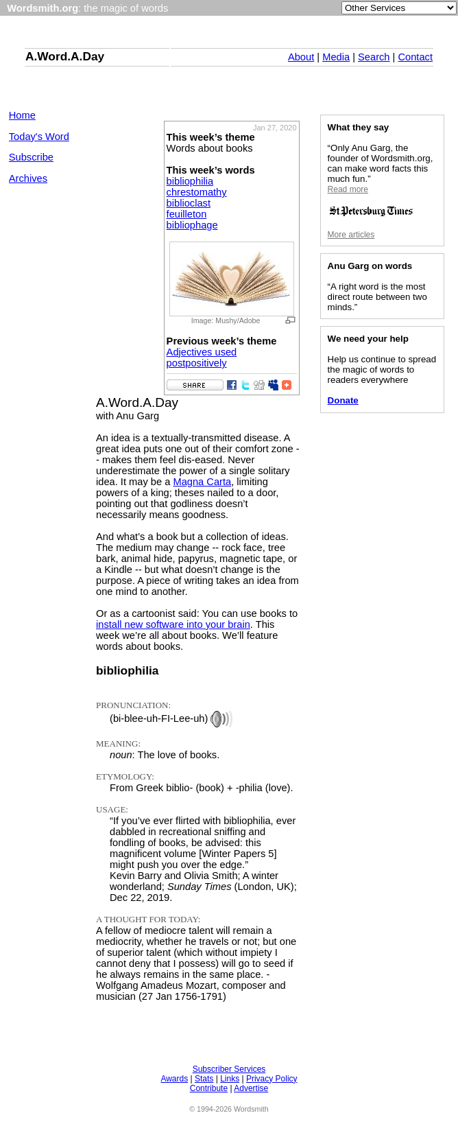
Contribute (209, 1088)
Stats (204, 1079)
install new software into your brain (173, 624)
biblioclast (188, 203)
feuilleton (187, 214)
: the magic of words (87, 8)
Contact (415, 56)
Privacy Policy (272, 1079)
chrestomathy (197, 192)
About (301, 56)
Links (229, 1079)
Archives (28, 178)
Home (22, 115)
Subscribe (31, 157)
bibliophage (192, 225)
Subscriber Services (229, 1069)
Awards (174, 1079)
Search (373, 56)
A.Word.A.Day (64, 56)
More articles (351, 234)
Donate (343, 400)
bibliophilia (190, 181)
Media (336, 56)
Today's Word (39, 136)
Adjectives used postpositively (202, 357)
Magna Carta (202, 481)
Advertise (251, 1088)
